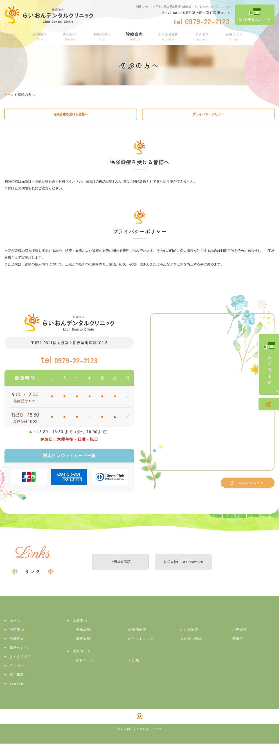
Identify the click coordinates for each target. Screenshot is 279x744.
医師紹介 (68, 35)
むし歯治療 (189, 630)
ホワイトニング (140, 639)
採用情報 (265, 35)
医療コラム (234, 35)
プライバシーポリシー (208, 114)
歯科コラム (85, 660)
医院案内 (38, 35)
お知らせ (17, 684)
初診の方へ (101, 35)
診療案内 (133, 35)
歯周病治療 (137, 630)
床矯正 (237, 639)
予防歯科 (83, 630)
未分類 (133, 660)
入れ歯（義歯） (193, 639)
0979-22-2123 (69, 359)
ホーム (10, 35)
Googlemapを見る (245, 485)
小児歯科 (239, 630)
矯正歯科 (83, 639)
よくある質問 (167, 35)
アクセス (201, 35)
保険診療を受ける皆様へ (70, 114)
